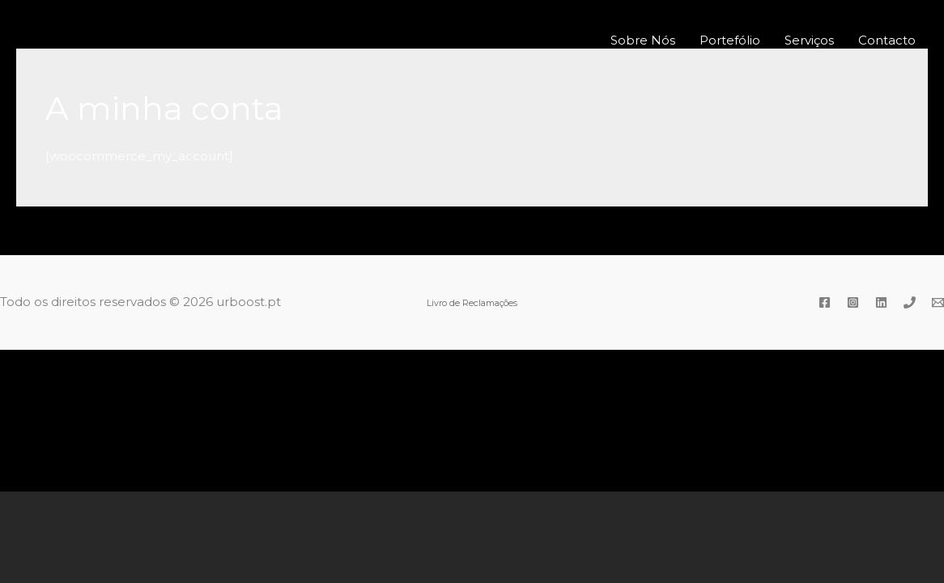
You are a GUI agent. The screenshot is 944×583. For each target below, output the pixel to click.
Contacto (887, 40)
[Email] (938, 302)
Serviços (809, 40)
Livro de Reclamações (472, 303)
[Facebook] (825, 302)
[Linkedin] (881, 302)
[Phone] (910, 302)
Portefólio (729, 40)
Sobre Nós (642, 40)
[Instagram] (853, 302)
